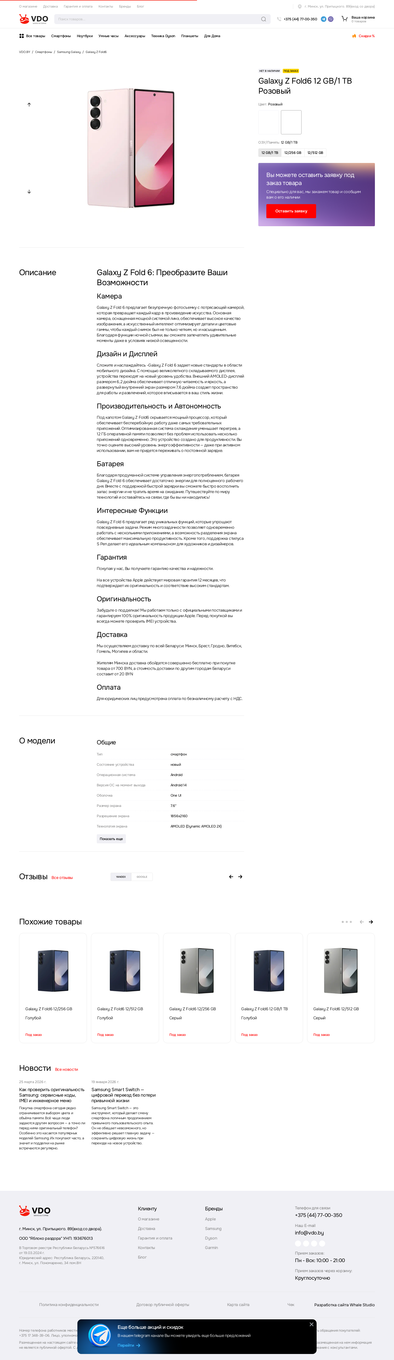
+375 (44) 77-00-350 (318, 1215)
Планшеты (189, 36)
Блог (140, 6)
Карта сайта (238, 1309)
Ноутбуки (85, 36)
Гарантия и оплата (78, 6)
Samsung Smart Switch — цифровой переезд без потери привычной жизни (123, 1095)
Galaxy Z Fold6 (96, 52)
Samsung (213, 1228)
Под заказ (33, 1035)
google (142, 876)
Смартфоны (61, 36)
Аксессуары (135, 36)
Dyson (211, 1238)
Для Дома (212, 36)
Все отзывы (62, 877)
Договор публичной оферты (162, 1309)
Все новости (66, 1069)
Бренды (125, 6)
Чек (290, 1309)
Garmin (211, 1247)
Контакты (105, 6)
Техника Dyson (163, 36)
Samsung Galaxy (69, 52)
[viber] (330, 19)
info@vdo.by (309, 1233)
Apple (210, 1219)
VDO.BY (24, 52)
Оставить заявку (291, 211)
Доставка (50, 6)
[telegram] (323, 19)
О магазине (28, 6)
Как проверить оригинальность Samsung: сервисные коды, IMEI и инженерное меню (51, 1095)
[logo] (33, 19)
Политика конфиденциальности (68, 1309)
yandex (121, 876)
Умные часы (108, 36)
